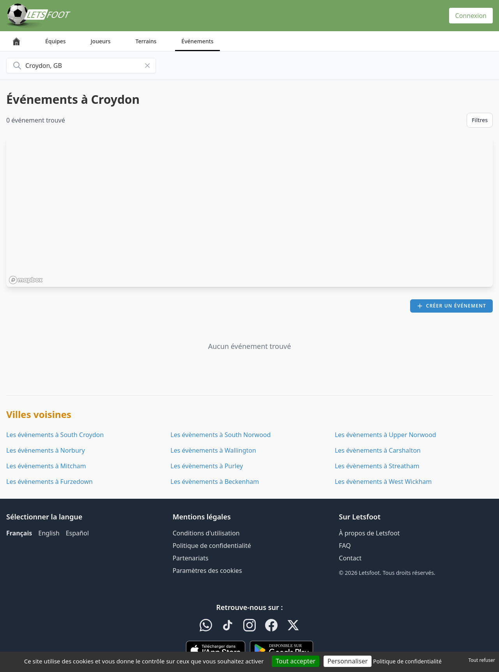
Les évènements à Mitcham (46, 466)
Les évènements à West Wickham (383, 481)
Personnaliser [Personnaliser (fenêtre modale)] (347, 661)
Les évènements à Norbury (45, 450)
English (48, 533)
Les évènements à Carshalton (378, 450)
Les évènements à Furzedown (49, 481)
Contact (350, 558)
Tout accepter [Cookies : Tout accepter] (295, 661)
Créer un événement (451, 305)
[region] (249, 212)
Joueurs (101, 41)
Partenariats (191, 558)
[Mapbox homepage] (26, 280)
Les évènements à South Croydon (55, 434)
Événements (197, 41)
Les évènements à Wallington (213, 450)
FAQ (344, 545)
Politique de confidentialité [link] (407, 661)
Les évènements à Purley (206, 466)
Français (19, 533)
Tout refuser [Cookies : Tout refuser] (482, 660)
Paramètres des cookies (207, 570)
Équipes (55, 41)
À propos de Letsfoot (369, 533)
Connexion (471, 15)
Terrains (146, 41)
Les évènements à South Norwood (220, 434)
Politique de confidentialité (212, 545)
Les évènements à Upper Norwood (385, 434)
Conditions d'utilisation (206, 533)
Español (77, 533)
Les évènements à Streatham (377, 466)
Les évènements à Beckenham (214, 481)
